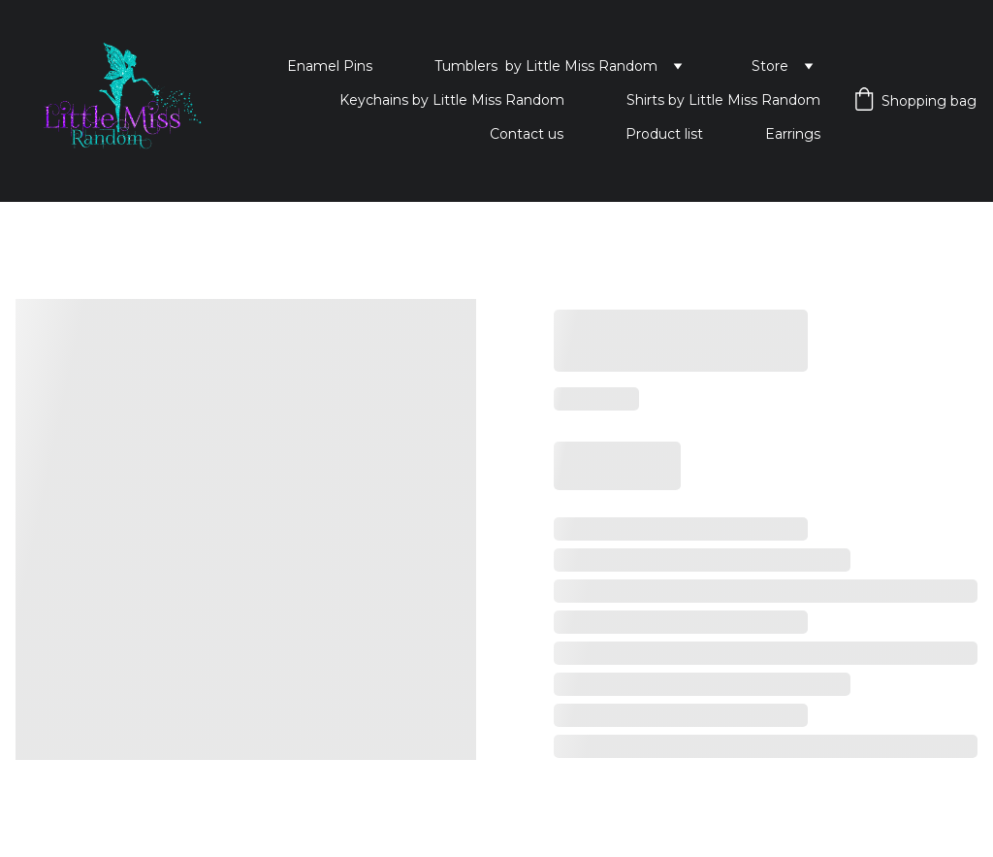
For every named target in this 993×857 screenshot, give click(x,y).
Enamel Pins (329, 66)
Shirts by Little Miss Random (723, 100)
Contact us (526, 134)
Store (770, 66)
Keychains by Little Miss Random (451, 100)
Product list (664, 134)
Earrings (792, 134)
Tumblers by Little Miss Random (545, 66)
